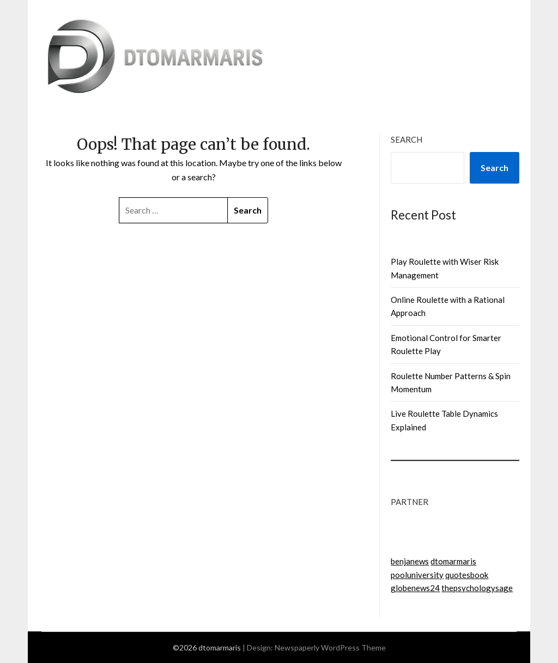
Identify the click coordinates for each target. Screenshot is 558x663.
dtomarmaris (453, 561)
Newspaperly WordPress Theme (330, 647)
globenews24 (415, 588)
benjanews (410, 561)
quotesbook (466, 575)
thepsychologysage (477, 588)
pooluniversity (417, 575)
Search (406, 139)
